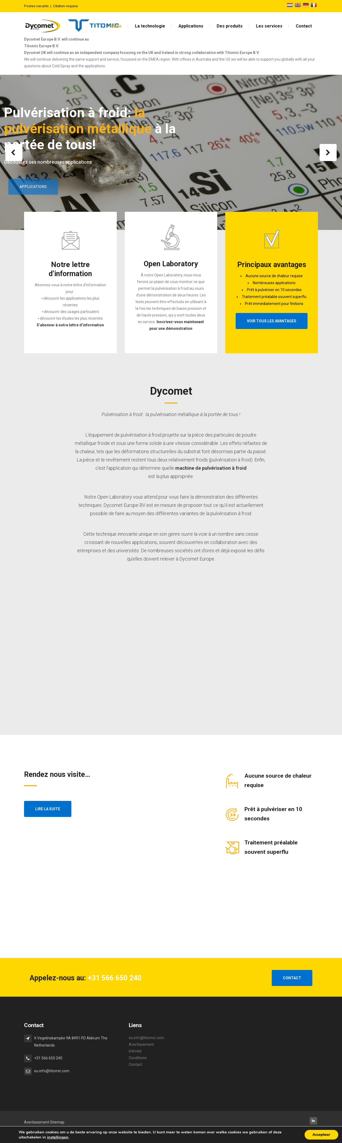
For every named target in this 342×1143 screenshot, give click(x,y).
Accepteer (321, 1134)
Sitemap (57, 1122)
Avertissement (141, 1044)
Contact (135, 1064)
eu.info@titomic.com (146, 1038)
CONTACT (292, 978)
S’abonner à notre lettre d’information (70, 325)
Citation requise (65, 6)
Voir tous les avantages (271, 321)
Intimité (135, 1051)
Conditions (138, 1058)
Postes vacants (36, 6)
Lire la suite (47, 809)
